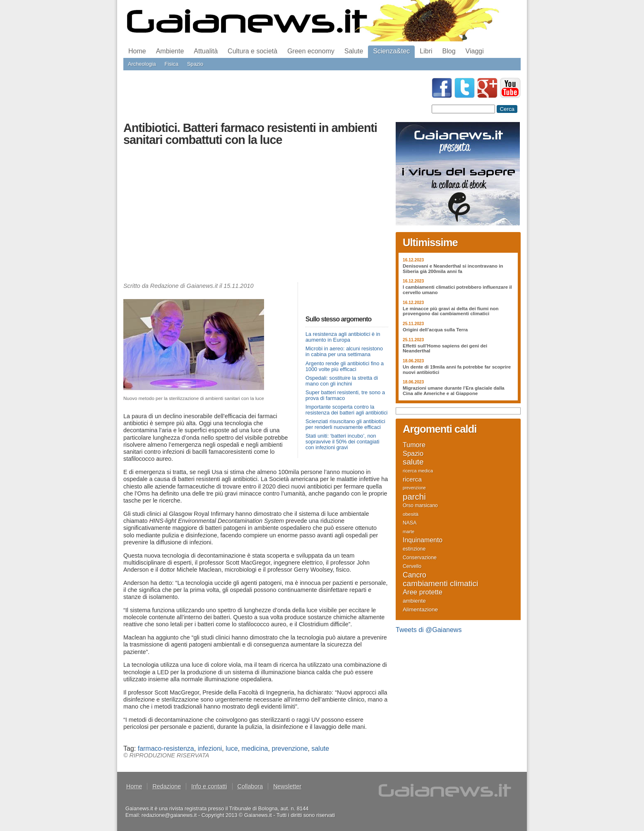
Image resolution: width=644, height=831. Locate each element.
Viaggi (475, 51)
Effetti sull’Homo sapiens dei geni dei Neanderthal (445, 348)
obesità (410, 514)
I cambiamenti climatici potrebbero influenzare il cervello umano (457, 290)
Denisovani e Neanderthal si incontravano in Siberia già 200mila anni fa (453, 268)
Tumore (414, 444)
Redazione (166, 786)
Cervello (412, 566)
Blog (449, 51)
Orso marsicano (420, 505)
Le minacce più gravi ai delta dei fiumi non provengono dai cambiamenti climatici (451, 311)
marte (408, 531)
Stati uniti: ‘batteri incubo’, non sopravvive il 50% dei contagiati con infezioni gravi (342, 441)
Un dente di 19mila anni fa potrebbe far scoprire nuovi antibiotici (457, 369)
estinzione (414, 549)
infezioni (210, 748)
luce (232, 748)
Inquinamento (422, 540)
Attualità (206, 51)
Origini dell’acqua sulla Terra (435, 329)
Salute (353, 51)
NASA (409, 523)
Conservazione (420, 557)
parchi (414, 496)
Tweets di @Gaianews (428, 629)
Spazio (195, 64)
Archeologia (142, 64)
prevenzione (290, 748)
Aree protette (422, 592)
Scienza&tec (391, 51)
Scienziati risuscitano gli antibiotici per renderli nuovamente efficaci (345, 424)
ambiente (414, 601)
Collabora (250, 786)
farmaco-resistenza (166, 748)
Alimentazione (420, 609)
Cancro (414, 575)
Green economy (310, 51)
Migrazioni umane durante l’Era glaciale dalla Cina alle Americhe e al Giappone (454, 391)
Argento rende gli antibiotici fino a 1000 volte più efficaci (344, 366)
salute (320, 748)
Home (137, 51)
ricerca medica (418, 470)
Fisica (171, 64)
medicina (254, 748)
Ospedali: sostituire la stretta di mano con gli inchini (341, 381)
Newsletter (287, 786)
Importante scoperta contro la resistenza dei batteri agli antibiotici (346, 410)
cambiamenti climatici (440, 583)
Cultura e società (252, 51)
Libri (426, 51)
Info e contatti (209, 786)
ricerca (412, 479)
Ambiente (170, 51)
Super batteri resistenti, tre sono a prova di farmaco (345, 395)
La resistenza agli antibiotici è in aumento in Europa (342, 337)
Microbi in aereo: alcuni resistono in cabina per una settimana (344, 351)
